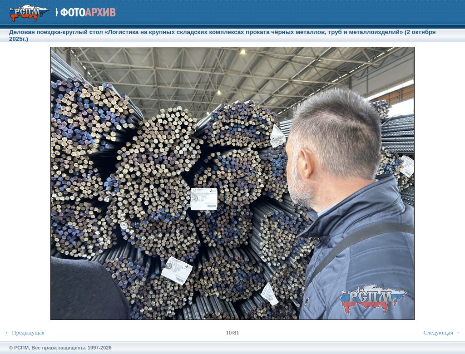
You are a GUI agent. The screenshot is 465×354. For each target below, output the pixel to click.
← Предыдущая (25, 332)
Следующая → (441, 332)
